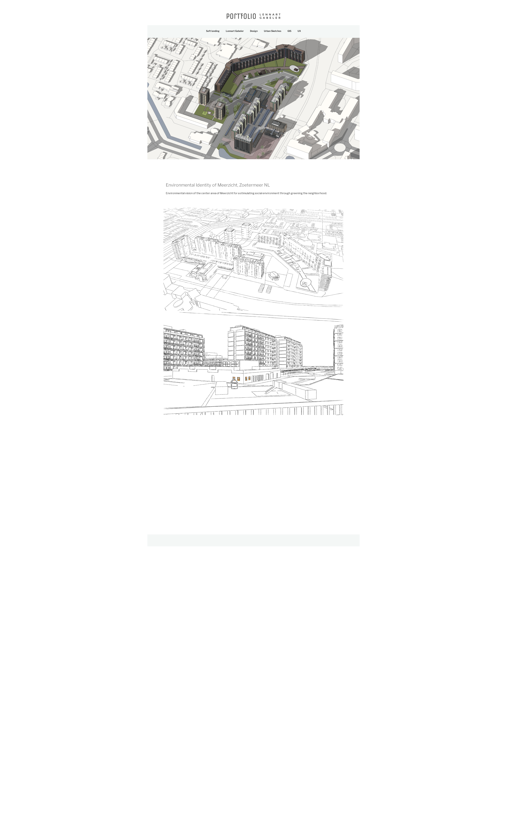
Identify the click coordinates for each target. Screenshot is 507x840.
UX (299, 31)
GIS (289, 31)
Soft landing (213, 31)
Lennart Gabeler (235, 31)
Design (254, 31)
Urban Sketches (272, 31)
